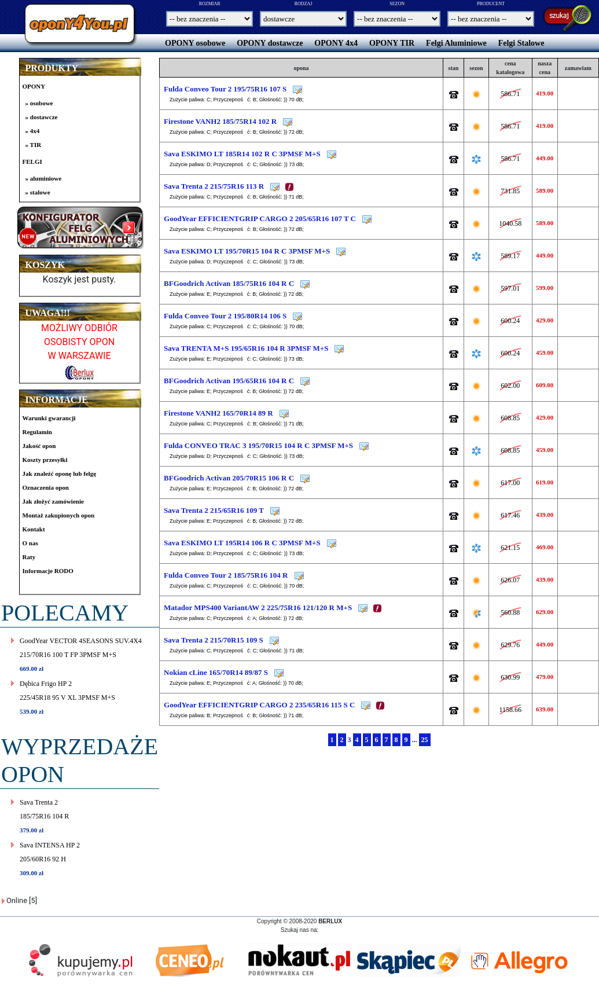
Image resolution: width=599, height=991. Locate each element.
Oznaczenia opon (46, 487)
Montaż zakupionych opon (59, 515)
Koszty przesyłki (45, 459)
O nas (30, 542)
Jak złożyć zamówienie (53, 501)
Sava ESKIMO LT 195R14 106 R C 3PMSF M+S (242, 542)
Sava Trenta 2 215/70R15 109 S (214, 640)
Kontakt (34, 529)
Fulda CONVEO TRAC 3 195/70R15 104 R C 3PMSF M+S (258, 445)
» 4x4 (32, 130)
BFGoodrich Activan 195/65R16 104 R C (229, 380)
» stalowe (37, 192)
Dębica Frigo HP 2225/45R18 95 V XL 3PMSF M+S (67, 697)
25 (424, 740)
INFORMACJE (56, 400)
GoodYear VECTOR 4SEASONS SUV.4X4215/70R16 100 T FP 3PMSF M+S (81, 654)
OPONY (34, 86)
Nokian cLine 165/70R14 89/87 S (217, 672)
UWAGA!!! (47, 313)
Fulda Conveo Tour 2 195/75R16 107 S (226, 89)
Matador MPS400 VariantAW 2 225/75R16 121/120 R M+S (259, 607)
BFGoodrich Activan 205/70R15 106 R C (229, 478)
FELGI (32, 161)
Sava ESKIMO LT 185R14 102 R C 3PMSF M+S (242, 153)
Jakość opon (39, 445)
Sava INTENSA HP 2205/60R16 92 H (50, 858)
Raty (29, 556)
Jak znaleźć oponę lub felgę (60, 473)
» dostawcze (41, 116)
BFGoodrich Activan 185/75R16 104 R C (229, 283)
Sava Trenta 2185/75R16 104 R (44, 816)
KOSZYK (45, 265)
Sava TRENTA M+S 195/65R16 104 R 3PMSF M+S (246, 348)
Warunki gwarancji (49, 417)
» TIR (33, 144)
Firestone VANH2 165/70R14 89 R (219, 413)
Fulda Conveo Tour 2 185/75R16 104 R (227, 575)
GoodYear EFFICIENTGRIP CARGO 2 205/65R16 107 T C (260, 218)
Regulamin (37, 431)
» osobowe (39, 103)
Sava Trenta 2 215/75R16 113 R (215, 186)
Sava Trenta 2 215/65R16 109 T (215, 510)
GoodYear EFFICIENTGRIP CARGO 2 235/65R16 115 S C (259, 704)
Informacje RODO (48, 570)
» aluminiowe (43, 178)
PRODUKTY (52, 68)
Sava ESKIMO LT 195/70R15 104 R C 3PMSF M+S (247, 251)
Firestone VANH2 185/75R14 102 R (221, 121)
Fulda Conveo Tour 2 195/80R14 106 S (226, 315)
